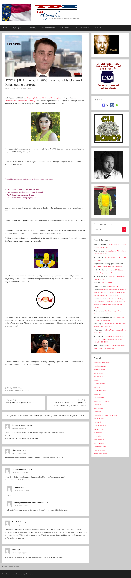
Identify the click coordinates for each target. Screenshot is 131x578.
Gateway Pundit (100, 421)
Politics (20, 388)
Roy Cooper (16, 28)
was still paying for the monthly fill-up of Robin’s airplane (45, 98)
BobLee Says (98, 380)
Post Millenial (99, 435)
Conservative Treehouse (103, 404)
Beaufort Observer (101, 373)
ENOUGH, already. (107, 283)
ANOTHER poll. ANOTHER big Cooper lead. (110, 266)
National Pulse (99, 432)
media (16, 390)
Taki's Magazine (99, 446)
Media (9, 388)
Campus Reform (100, 387)
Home (5, 28)
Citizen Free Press (100, 393)
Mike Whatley (31, 28)
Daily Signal (98, 407)
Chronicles (98, 390)
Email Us (97, 28)
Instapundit (98, 425)
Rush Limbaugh (100, 442)
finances (10, 390)
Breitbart (97, 383)
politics (26, 390)
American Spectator (101, 369)
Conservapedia (99, 400)
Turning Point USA (101, 453)
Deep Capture (99, 411)
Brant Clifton (27, 89)
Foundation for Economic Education (107, 418)
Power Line (98, 439)
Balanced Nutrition (82, 28)
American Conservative (102, 366)
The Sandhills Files (48, 28)
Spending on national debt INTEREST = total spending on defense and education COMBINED (110, 342)
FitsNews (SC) (99, 414)
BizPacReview (99, 376)
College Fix (98, 397)
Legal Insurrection (100, 428)
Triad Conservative (101, 449)
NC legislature (65, 28)
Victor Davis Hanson (101, 456)
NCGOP (14, 388)
